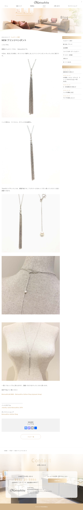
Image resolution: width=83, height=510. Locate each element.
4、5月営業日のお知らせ (72, 86)
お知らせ (65, 58)
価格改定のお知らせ (72, 71)
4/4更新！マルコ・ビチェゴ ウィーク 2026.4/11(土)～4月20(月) (72, 78)
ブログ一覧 (30, 437)
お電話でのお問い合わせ (25, 476)
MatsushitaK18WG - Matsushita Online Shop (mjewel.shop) (22, 394)
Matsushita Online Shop (10, 414)
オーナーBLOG (67, 62)
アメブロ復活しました (72, 97)
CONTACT (57, 480)
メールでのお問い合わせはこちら (57, 476)
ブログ (11, 450)
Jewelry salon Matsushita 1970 (12, 407)
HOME (5, 450)
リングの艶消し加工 (72, 91)
